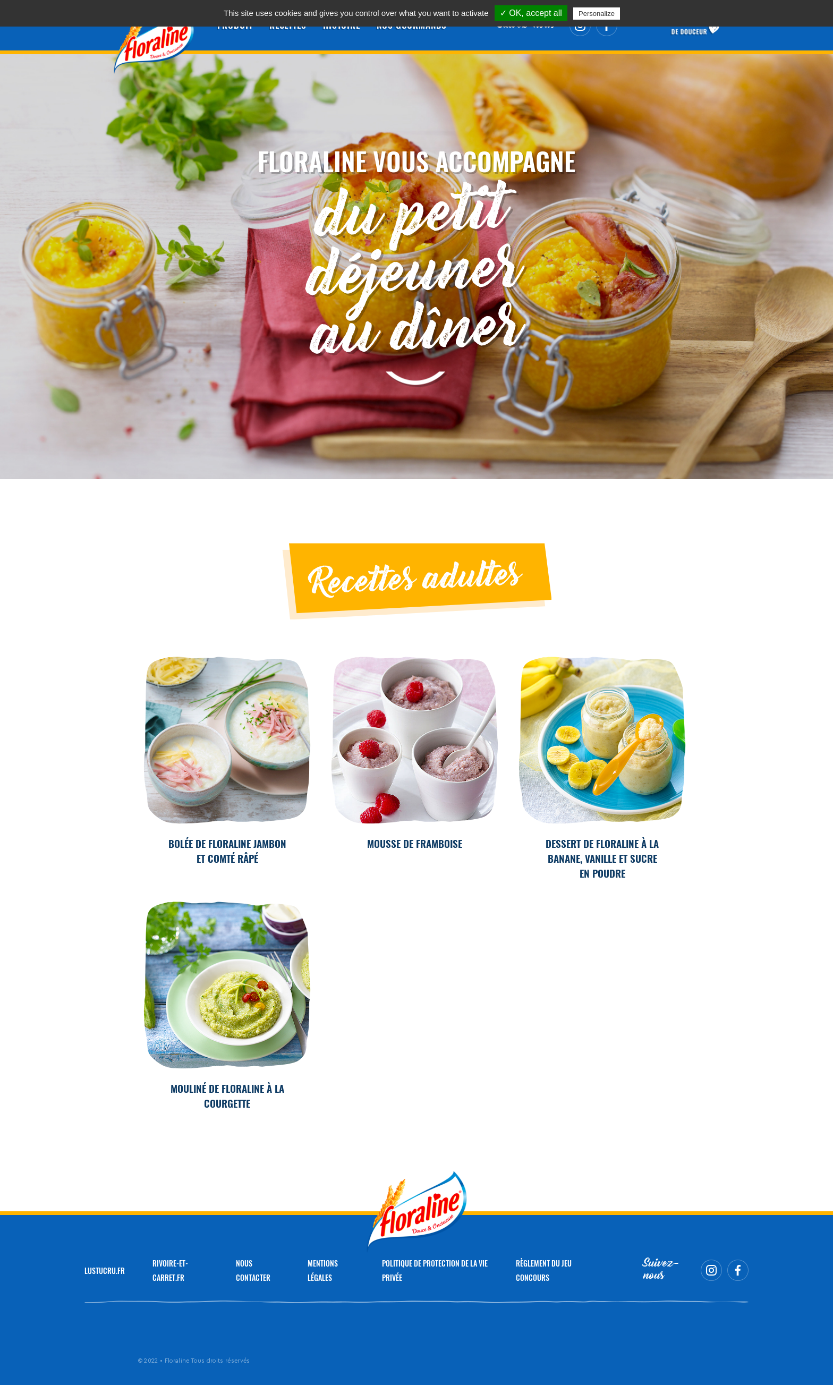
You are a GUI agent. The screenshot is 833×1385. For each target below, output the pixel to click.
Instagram (711, 1270)
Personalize (597, 14)
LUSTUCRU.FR (104, 1270)
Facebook (738, 1270)
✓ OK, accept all (531, 13)
